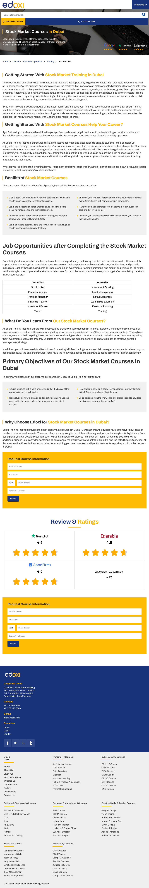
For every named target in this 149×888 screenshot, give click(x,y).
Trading (50, 61)
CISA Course (107, 770)
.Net (6, 827)
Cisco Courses (60, 871)
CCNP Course (59, 853)
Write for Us (9, 780)
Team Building (11, 857)
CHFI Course (107, 781)
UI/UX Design (108, 824)
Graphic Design (109, 809)
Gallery (7, 787)
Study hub (9, 773)
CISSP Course (108, 766)
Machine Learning (61, 777)
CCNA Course (59, 850)
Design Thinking (109, 827)
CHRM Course (60, 813)
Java (6, 820)
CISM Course (108, 774)
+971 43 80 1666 (12, 705)
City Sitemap (10, 791)
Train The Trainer (61, 824)
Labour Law (58, 820)
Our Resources (11, 783)
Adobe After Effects (110, 816)
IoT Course (58, 784)
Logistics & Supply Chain (65, 827)
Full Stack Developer (14, 809)
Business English (61, 834)
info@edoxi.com (12, 717)
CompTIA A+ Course (63, 874)
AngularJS (9, 824)
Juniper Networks (61, 864)
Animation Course (110, 834)
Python (7, 831)
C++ (6, 816)
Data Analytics (60, 770)
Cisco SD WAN (60, 867)
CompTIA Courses (62, 857)
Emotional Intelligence (14, 864)
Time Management (13, 871)
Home (5, 61)
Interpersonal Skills (13, 853)
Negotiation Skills (12, 860)
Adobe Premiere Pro (111, 820)
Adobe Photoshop (110, 831)
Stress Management (14, 874)
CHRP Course (59, 816)
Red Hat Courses (61, 860)
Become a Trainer (12, 776)
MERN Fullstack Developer (17, 813)
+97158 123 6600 (12, 707)
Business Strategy (61, 831)
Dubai (16, 61)
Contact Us (9, 794)
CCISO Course (108, 784)
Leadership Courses (14, 850)
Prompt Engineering (62, 788)
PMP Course (59, 809)
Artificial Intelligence (62, 763)
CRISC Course (108, 777)
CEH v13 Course (109, 763)
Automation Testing (13, 834)
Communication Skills (14, 867)
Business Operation (32, 61)
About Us (8, 769)
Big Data (57, 774)
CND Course (107, 788)
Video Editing (107, 813)
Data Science (59, 766)
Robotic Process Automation (66, 781)
